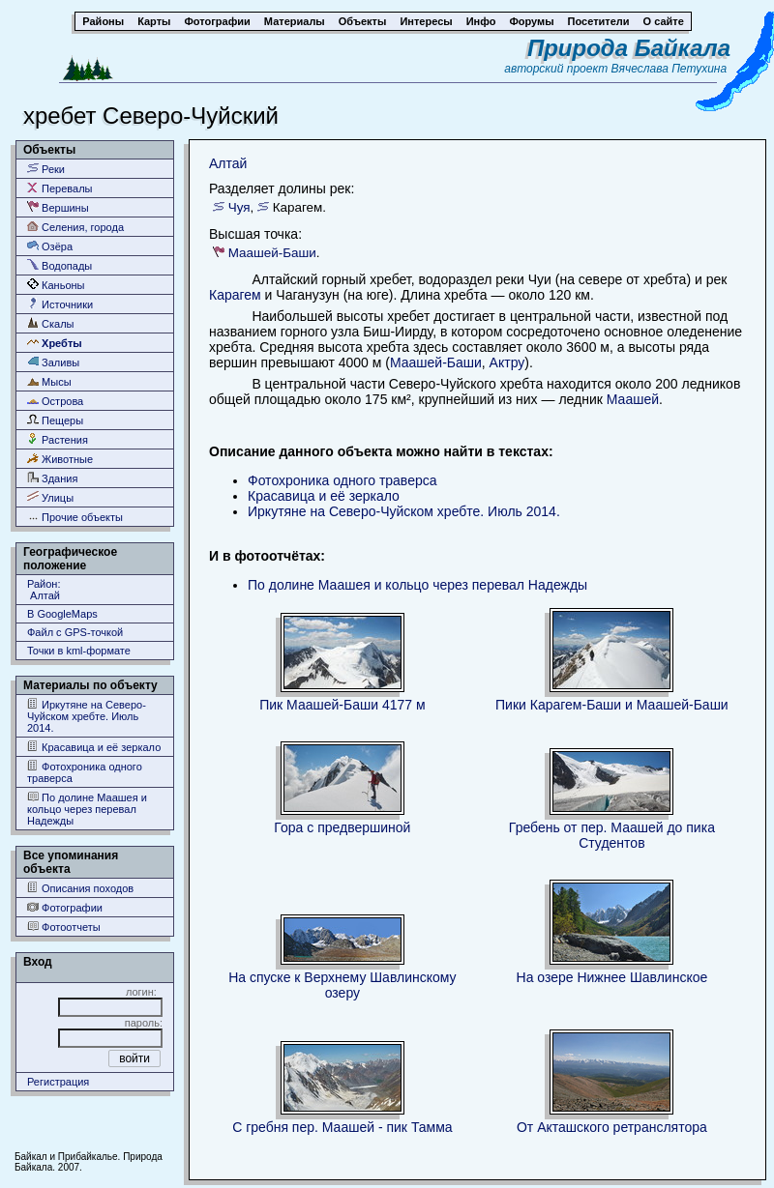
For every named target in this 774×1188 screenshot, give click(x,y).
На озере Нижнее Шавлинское (612, 977)
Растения (57, 439)
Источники (60, 304)
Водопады (59, 265)
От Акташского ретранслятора (612, 1127)
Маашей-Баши (272, 253)
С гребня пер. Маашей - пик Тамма (342, 1127)
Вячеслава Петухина (669, 68)
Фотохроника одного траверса (84, 772)
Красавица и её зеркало (94, 746)
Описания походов (80, 888)
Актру (507, 362)
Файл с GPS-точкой (75, 632)
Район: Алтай (43, 589)
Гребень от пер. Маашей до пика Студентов (612, 835)
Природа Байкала (628, 48)
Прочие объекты (75, 516)
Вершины (58, 207)
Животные (60, 458)
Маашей (633, 399)
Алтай (228, 163)
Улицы (50, 497)
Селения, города (75, 226)
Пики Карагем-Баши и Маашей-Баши (612, 704)
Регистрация (58, 1081)
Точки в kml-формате (79, 650)
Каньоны (56, 284)
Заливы (53, 362)
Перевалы (59, 188)
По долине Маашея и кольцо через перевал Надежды (87, 808)
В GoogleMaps (62, 614)
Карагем (235, 295)
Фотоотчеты (64, 926)
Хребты (54, 342)
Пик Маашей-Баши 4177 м (342, 704)
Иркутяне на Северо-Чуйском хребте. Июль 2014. (86, 716)
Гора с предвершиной (342, 827)
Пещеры (55, 420)
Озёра (50, 246)
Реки (46, 168)
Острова (55, 400)
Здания (52, 478)
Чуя (239, 207)
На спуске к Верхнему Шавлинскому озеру (342, 985)
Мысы (49, 381)
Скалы (50, 323)
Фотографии (65, 907)
